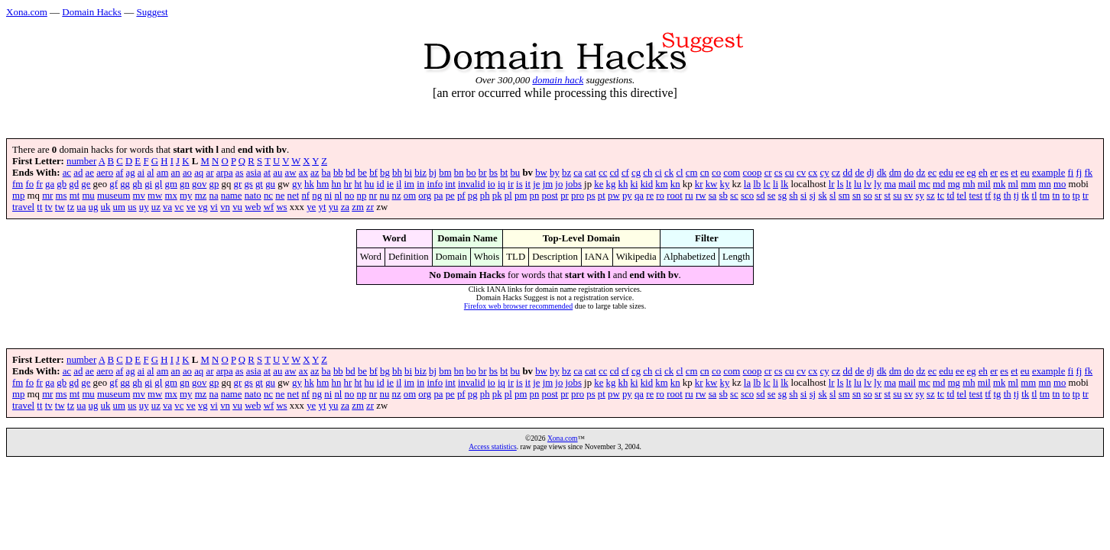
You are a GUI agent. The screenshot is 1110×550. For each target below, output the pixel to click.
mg (954, 184)
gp (214, 184)
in (420, 184)
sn (856, 195)
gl (158, 184)
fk (1089, 172)
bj (433, 172)
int (450, 184)
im (409, 184)
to (1066, 195)
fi (1071, 172)
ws (281, 207)
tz (70, 207)
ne (279, 195)
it (528, 184)
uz (156, 207)
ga (49, 184)
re (650, 195)
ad (78, 172)
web (253, 207)
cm (692, 172)
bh (397, 172)
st (887, 195)
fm (17, 184)
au (277, 172)
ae (90, 172)
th (1007, 195)
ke (598, 184)
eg (971, 172)
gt (259, 184)
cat (590, 172)
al (150, 172)
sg (782, 195)
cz (836, 172)
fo (29, 184)
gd (74, 184)
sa (713, 195)
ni (328, 195)
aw (291, 172)
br (483, 172)
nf (305, 195)
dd (847, 172)
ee (960, 172)
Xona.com (26, 12)
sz (931, 195)
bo (471, 172)
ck (668, 172)
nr (373, 195)
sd (760, 195)
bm (445, 172)
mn (1044, 184)
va (167, 207)
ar (209, 172)
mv (139, 195)
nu (384, 195)
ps (590, 195)
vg (203, 207)
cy (824, 172)
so (867, 195)
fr (39, 184)
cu (789, 172)
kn (675, 184)
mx (171, 195)
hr (348, 184)
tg (997, 195)
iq (501, 184)
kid (647, 184)
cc (603, 172)
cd (614, 172)
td (950, 195)
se (772, 195)
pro (577, 195)
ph (485, 195)
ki (634, 184)
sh (793, 195)
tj (1016, 195)
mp (18, 195)
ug (94, 207)
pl (508, 195)
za (345, 207)
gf (113, 184)
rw (701, 195)
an (175, 172)
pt (601, 195)
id (381, 184)
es (1004, 172)
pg (473, 195)
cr (768, 172)
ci (658, 172)
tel (962, 195)
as (239, 172)
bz (566, 172)
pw (614, 195)
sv (908, 195)
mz (201, 195)
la (747, 184)
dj (871, 172)
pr (564, 195)
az (314, 172)
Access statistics (493, 446)
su (897, 195)
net (293, 195)
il (398, 184)
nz (396, 195)
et (1014, 172)
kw (712, 184)
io (491, 184)
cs (778, 172)
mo (1059, 184)
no (350, 195)
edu (946, 172)
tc (940, 195)
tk (1025, 195)
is (519, 184)
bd (350, 172)
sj (813, 195)
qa (639, 195)
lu (858, 184)
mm (1028, 184)
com (731, 172)
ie (390, 184)
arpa (224, 172)
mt (75, 195)
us (132, 207)
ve (191, 207)
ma (890, 184)
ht (358, 184)
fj (1079, 172)
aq (198, 172)
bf (373, 172)
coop (752, 172)
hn (337, 184)
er (994, 172)
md (939, 184)
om (410, 195)
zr (370, 207)
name (231, 195)
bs (493, 172)
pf (461, 195)
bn (459, 172)
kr (699, 184)
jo (559, 184)
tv (49, 207)
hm (322, 184)
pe (450, 195)
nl (338, 195)
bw (541, 172)
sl (832, 195)
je (536, 184)
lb (757, 184)
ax (303, 172)
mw (155, 195)
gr (238, 184)
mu (88, 195)
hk (309, 184)
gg (125, 184)
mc (924, 184)
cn (704, 172)
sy (919, 195)
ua (81, 207)
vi (214, 207)
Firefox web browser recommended (518, 306)
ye (311, 207)
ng (317, 195)
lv (867, 184)
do (909, 172)
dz (920, 172)
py (627, 195)
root (675, 195)
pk (497, 195)
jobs (574, 184)
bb (338, 172)
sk (822, 195)
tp (1076, 195)
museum (113, 195)
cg (636, 172)
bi (408, 172)
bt (504, 172)
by (555, 172)
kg (611, 184)
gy (297, 184)
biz (420, 172)
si (803, 195)
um (119, 207)
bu (515, 172)
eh (983, 172)
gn (185, 184)
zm (358, 207)
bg (385, 172)
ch (647, 172)
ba (326, 172)
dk (882, 172)
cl (679, 172)
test (976, 195)
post (550, 195)
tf (988, 195)
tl (1034, 195)
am (163, 172)
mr (47, 195)
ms (61, 195)
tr (1085, 195)
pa (438, 195)
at (267, 172)
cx (812, 172)
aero (104, 172)
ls (840, 184)
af (119, 172)
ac (67, 172)
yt (322, 207)
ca (577, 172)
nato (253, 195)
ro (660, 195)
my (186, 195)
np (362, 195)
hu (370, 184)
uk (106, 207)
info (435, 184)
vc (178, 207)
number (81, 161)
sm (844, 195)
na (213, 195)
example (1048, 172)
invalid (471, 184)
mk (999, 184)
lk (784, 184)
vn (225, 207)
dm (895, 172)
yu (334, 207)
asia (253, 172)
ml (1013, 184)
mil (984, 184)
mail (907, 184)
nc (268, 195)
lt (849, 184)
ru (689, 195)
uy (144, 207)
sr (878, 195)
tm (1045, 195)
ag (130, 172)
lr (832, 184)
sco (747, 195)
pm (520, 195)
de (859, 172)
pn (535, 195)
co (716, 172)
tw (60, 207)
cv (801, 172)
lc (766, 184)
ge (85, 184)
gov (199, 184)
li (775, 184)
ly (877, 184)
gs (248, 184)
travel (23, 207)
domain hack (557, 80)
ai (141, 172)
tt (39, 207)
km (661, 184)
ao (187, 172)
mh (968, 184)
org (424, 195)
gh (137, 184)
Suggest (151, 12)
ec (932, 172)
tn (1056, 195)
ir (511, 184)
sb (723, 195)
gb (62, 184)
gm (171, 184)
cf (625, 172)
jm (548, 184)
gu (270, 184)
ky (725, 184)
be (362, 172)
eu (1025, 172)
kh (623, 184)
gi (148, 184)
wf (269, 207)
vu (237, 207)
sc (734, 195)
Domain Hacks (92, 12)
